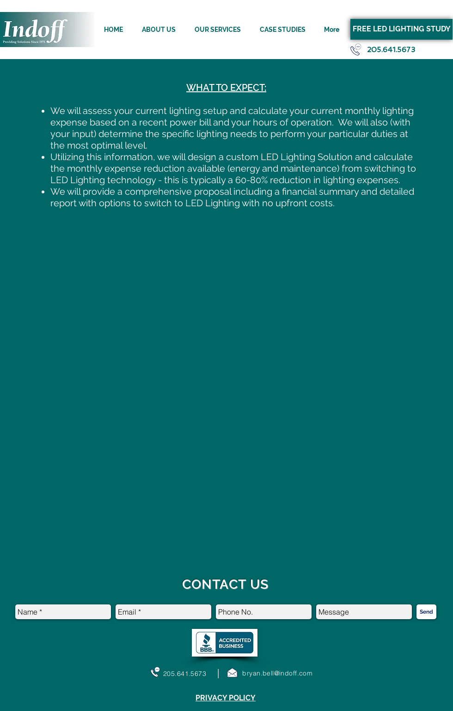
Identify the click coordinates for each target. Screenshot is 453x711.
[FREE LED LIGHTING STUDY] (401, 29)
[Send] (426, 611)
